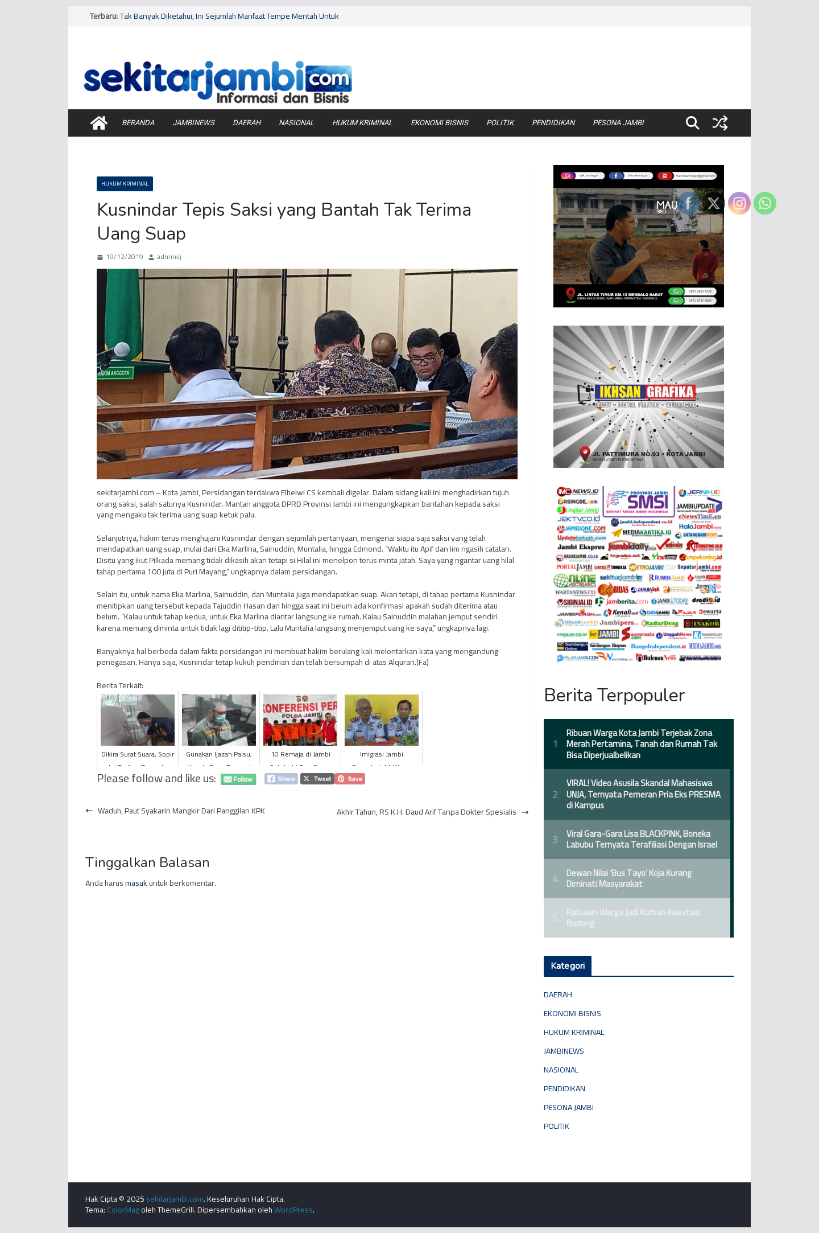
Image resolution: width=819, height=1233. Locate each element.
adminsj (169, 257)
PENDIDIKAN (553, 122)
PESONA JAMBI (618, 122)
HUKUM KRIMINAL (362, 122)
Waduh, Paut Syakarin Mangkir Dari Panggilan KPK (175, 811)
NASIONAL (296, 122)
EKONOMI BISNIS (439, 122)
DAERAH (246, 122)
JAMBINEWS (193, 122)
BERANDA (138, 122)
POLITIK (500, 122)
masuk (136, 883)
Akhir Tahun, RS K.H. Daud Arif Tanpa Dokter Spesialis (433, 812)
